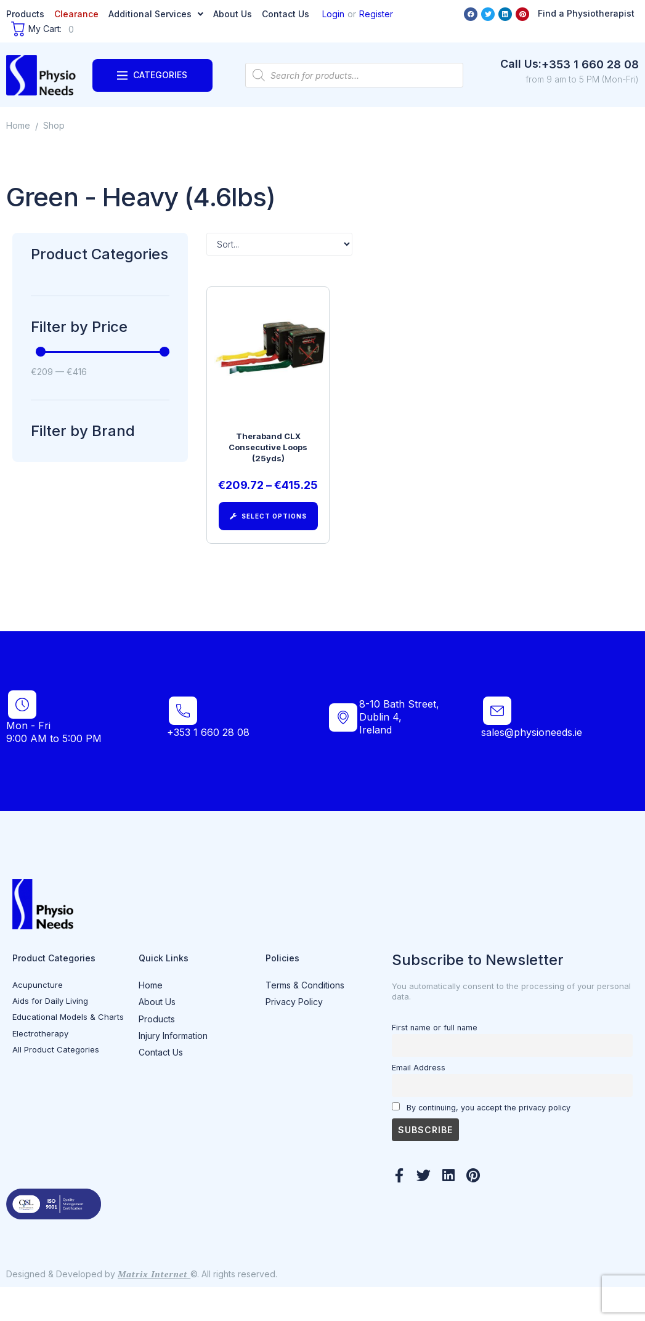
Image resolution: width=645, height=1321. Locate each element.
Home (18, 125)
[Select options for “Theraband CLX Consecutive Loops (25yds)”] (268, 526)
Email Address (418, 1100)
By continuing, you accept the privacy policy (481, 1140)
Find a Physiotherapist (586, 13)
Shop (54, 125)
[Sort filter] (279, 244)
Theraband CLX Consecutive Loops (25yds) (268, 453)
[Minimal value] (102, 352)
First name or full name (434, 1060)
